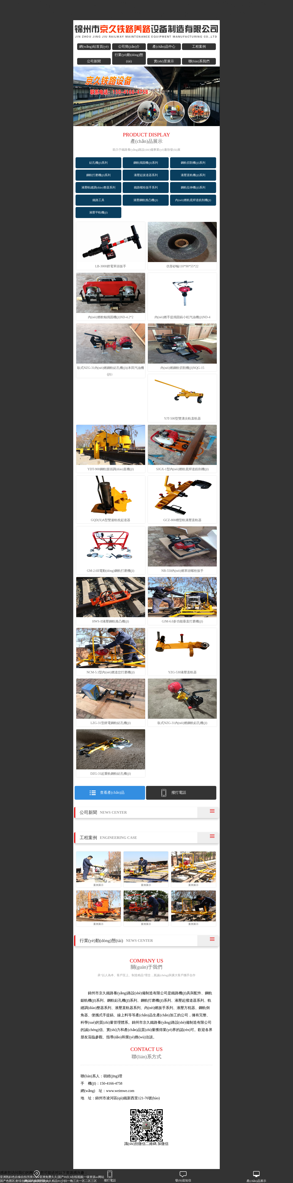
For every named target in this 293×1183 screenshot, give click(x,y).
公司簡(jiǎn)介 (129, 46)
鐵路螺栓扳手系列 (146, 187)
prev (79, 96)
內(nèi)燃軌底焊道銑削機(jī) (193, 200)
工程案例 (199, 46)
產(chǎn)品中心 (163, 46)
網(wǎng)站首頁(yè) (94, 46)
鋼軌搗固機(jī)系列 (145, 162)
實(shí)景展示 (164, 61)
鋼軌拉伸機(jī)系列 (193, 187)
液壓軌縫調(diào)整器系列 (98, 187)
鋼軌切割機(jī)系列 (193, 162)
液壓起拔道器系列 (146, 175)
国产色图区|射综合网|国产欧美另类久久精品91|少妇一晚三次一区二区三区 (48, 1181)
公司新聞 (94, 61)
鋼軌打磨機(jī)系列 (98, 175)
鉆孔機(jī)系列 (98, 162)
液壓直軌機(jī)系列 (193, 175)
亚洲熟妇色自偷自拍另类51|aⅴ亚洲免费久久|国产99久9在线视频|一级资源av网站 (52, 1177)
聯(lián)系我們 (198, 61)
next (214, 96)
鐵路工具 (98, 200)
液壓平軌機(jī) (98, 212)
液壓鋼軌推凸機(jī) (145, 200)
